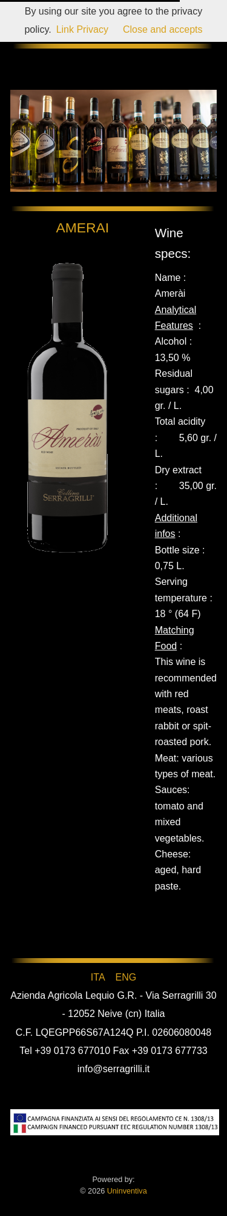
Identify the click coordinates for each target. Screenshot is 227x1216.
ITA (98, 977)
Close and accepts (163, 29)
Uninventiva (125, 1191)
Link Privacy (82, 29)
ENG (125, 977)
